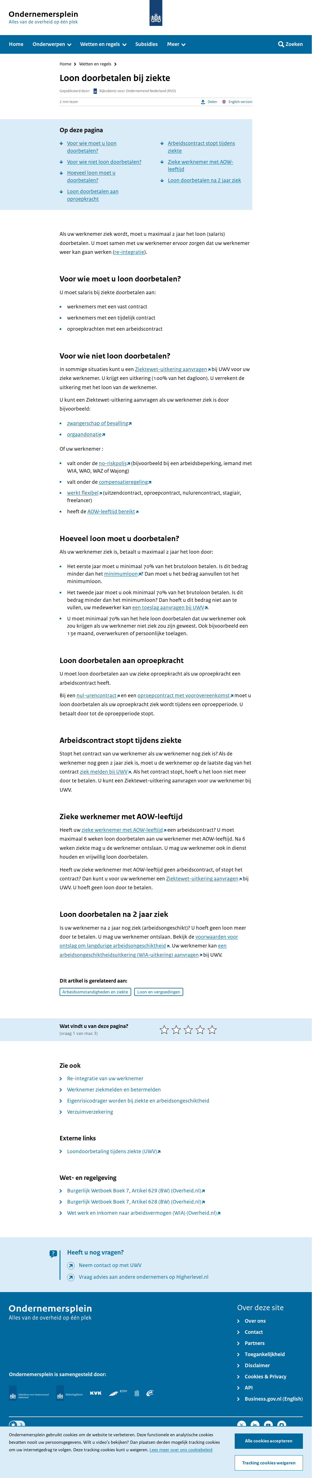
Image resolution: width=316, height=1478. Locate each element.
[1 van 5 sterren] (166, 1029)
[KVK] (96, 1393)
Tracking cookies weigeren (268, 1463)
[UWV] (150, 1393)
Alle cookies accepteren (268, 1441)
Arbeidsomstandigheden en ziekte (95, 992)
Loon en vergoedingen (158, 992)
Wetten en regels (95, 64)
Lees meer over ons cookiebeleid (181, 1450)
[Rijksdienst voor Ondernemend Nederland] (28, 1393)
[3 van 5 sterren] (189, 1029)
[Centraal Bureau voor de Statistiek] (137, 1393)
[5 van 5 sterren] (213, 1029)
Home (65, 64)
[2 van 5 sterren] (177, 1029)
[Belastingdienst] (69, 1393)
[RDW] (118, 1393)
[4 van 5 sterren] (201, 1029)
